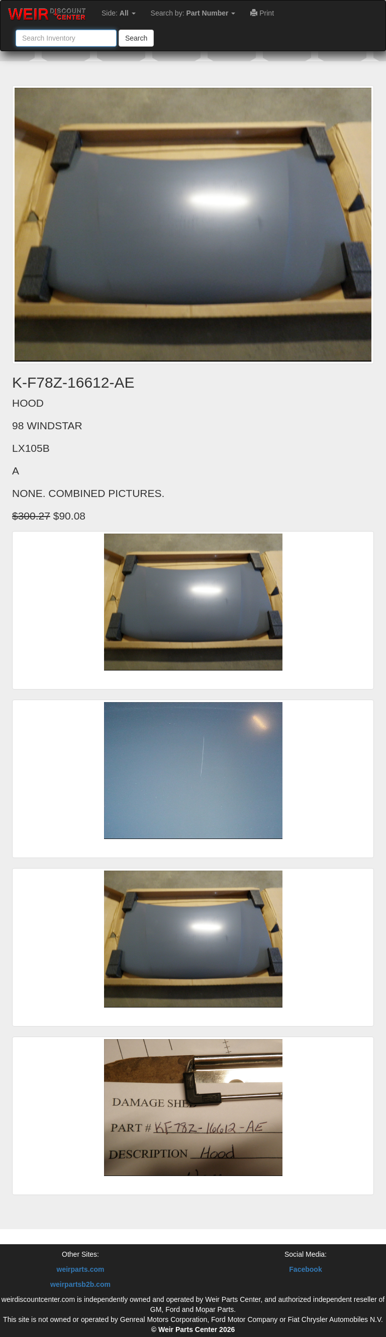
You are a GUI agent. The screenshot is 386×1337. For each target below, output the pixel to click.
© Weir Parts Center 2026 (193, 1329)
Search (136, 38)
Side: (119, 13)
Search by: (193, 13)
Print (262, 13)
